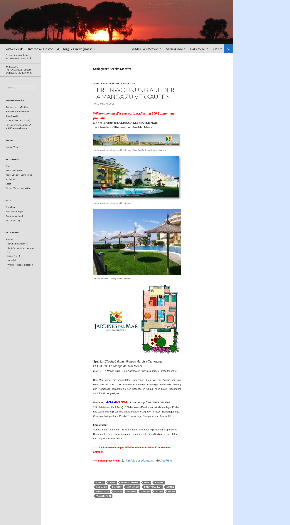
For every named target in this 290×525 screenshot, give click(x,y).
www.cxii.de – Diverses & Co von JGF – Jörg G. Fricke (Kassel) (50, 49)
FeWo (147, 482)
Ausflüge (166, 460)
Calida (100, 482)
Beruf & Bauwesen (14, 170)
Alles (96, 83)
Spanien (145, 491)
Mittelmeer (102, 491)
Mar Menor (133, 487)
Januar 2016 (12, 147)
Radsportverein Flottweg (18, 107)
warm (171, 491)
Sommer (131, 491)
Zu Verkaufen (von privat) (18, 120)
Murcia (118, 491)
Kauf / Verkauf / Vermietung (118, 83)
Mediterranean (152, 487)
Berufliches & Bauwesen (145, 49)
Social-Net (11, 179)
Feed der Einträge (14, 211)
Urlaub (159, 491)
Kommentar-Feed (14, 215)
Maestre (117, 487)
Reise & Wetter (197, 49)
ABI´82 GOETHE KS (174, 49)
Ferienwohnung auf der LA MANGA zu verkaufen (133, 93)
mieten (170, 487)
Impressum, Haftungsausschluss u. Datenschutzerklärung (19, 70)
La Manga (101, 487)
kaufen (159, 482)
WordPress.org (13, 220)
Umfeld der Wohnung (140, 460)
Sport (216, 49)
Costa (112, 482)
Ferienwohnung (130, 482)
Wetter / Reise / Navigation (18, 188)
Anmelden (11, 207)
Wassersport (103, 496)
